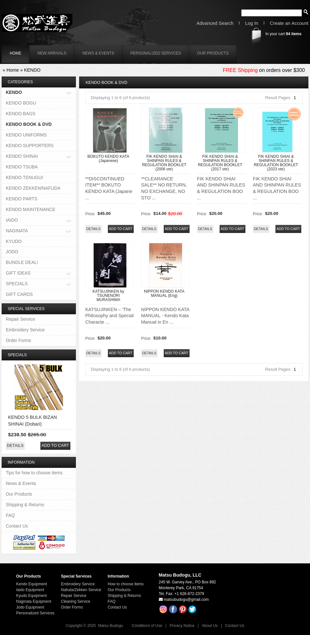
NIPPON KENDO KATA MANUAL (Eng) (164, 293)
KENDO (32, 70)
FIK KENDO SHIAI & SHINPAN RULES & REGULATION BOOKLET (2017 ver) (220, 163)
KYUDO (14, 241)
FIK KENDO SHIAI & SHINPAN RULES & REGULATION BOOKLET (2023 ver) (276, 163)
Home (12, 70)
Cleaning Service (75, 601)
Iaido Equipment (30, 590)
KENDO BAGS (20, 113)
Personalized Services (155, 53)
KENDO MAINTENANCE (31, 209)
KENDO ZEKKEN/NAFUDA (33, 188)
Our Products (212, 53)
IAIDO (12, 220)
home (15, 53)
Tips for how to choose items (34, 472)
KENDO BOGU (21, 103)
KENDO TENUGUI (24, 177)
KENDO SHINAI (22, 157)
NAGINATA (17, 231)
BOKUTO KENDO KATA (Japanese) (108, 158)
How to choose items (125, 584)
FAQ (10, 515)
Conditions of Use (147, 625)
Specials (17, 355)
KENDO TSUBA (22, 166)
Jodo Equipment (30, 607)
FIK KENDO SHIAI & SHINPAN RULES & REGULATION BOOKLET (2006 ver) (164, 163)
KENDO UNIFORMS (26, 134)
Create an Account (289, 23)
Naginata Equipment (33, 601)
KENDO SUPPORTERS (30, 145)
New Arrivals (51, 53)
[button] (120, 229)
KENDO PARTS (21, 198)
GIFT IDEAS (18, 273)
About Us (210, 625)
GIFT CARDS (19, 294)
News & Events (98, 53)
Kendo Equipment (31, 584)
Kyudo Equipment (31, 595)
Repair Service (20, 319)
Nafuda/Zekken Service (81, 590)
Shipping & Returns (25, 504)
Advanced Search (215, 23)
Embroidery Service (25, 329)
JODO (12, 251)
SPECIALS (17, 284)
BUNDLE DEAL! (22, 262)
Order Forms (18, 340)
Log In (251, 23)
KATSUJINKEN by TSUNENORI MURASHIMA (108, 295)
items (293, 34)
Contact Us (17, 526)
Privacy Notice (182, 625)
